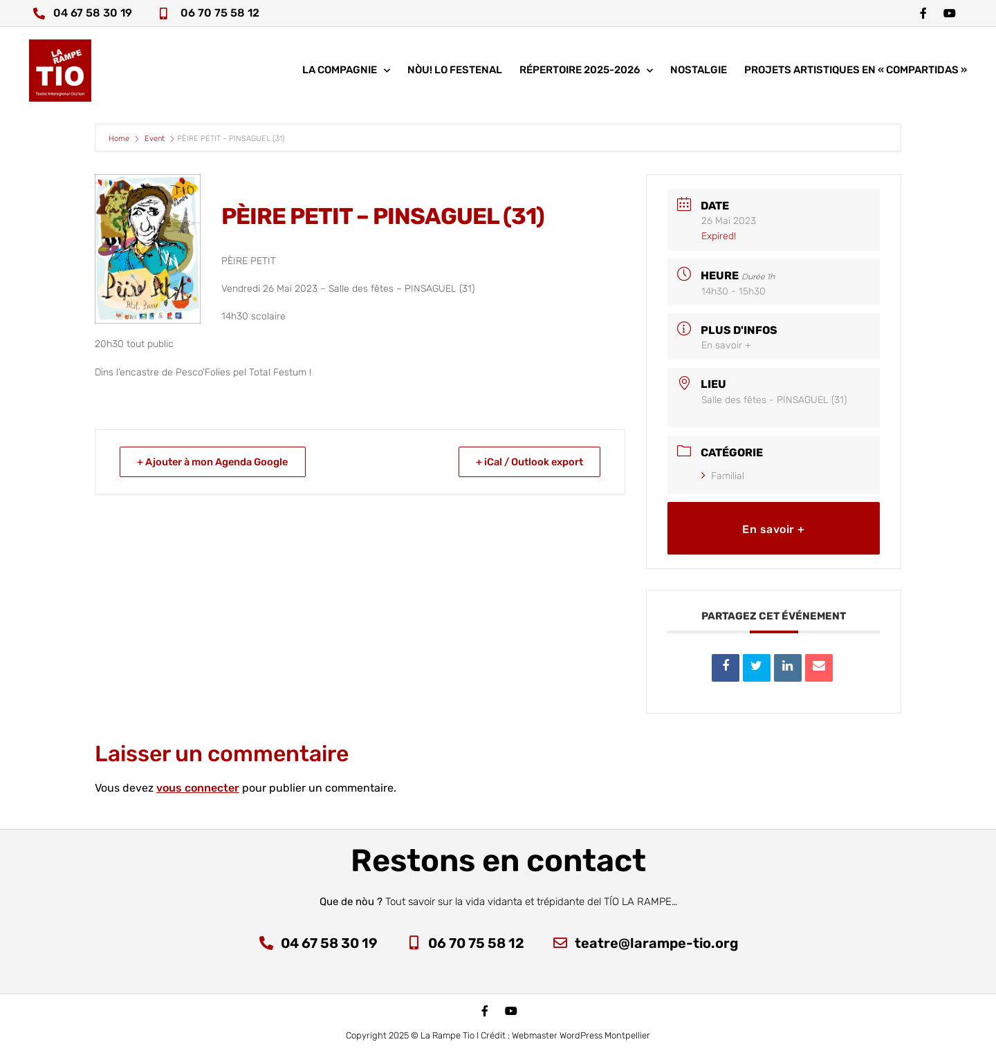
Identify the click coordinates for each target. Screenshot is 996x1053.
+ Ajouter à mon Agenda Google (217, 462)
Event (155, 138)
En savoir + (726, 345)
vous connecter (197, 787)
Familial (722, 476)
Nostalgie (698, 72)
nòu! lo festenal (454, 72)
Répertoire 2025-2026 (586, 73)
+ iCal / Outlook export (525, 462)
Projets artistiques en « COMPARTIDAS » (855, 72)
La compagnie (346, 73)
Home (120, 138)
